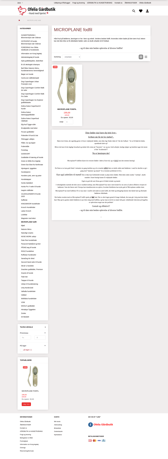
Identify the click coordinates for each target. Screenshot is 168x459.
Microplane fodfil (30, 391)
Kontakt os (118, 3)
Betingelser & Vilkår (26, 438)
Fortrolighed (24, 441)
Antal (62, 122)
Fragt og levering (78, 3)
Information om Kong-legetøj (29, 444)
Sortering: (57, 57)
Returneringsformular (27, 451)
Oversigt (22, 447)
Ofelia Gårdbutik (145, 3)
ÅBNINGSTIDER (131, 3)
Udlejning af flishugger (62, 3)
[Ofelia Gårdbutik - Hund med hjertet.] (36, 11)
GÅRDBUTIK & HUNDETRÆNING (99, 3)
